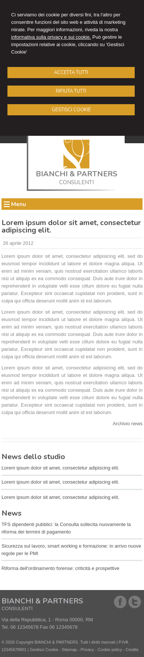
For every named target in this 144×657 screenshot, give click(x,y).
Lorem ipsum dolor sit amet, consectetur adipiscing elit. (60, 468)
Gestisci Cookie (44, 649)
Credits (132, 649)
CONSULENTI (76, 182)
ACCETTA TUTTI (71, 72)
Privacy (87, 649)
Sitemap (69, 649)
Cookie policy (109, 649)
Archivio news (128, 423)
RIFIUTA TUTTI (71, 91)
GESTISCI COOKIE (71, 109)
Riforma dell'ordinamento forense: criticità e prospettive (60, 568)
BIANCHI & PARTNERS (76, 174)
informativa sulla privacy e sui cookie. (51, 37)
